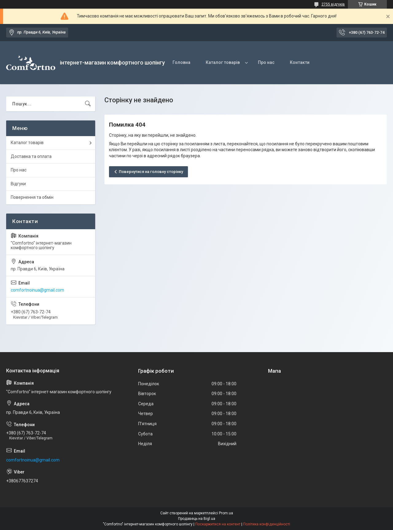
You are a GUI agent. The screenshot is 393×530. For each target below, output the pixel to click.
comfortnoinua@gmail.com (37, 290)
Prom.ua (226, 513)
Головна (181, 62)
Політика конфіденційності (266, 524)
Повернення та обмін (32, 197)
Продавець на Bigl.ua (196, 518)
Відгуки (18, 183)
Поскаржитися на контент (217, 524)
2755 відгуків (333, 4)
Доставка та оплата (31, 156)
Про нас (266, 62)
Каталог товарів (223, 62)
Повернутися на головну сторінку (151, 171)
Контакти (299, 62)
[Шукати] (87, 103)
